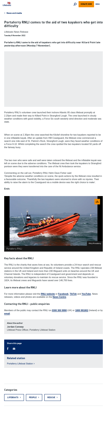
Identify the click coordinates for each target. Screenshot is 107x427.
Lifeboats (12, 397)
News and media (14, 13)
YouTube (86, 294)
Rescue (51, 397)
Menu (98, 4)
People (33, 397)
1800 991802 (81, 310)
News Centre (59, 297)
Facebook (63, 294)
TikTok (73, 294)
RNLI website (48, 294)
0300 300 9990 (59, 310)
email (7, 313)
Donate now (86, 4)
